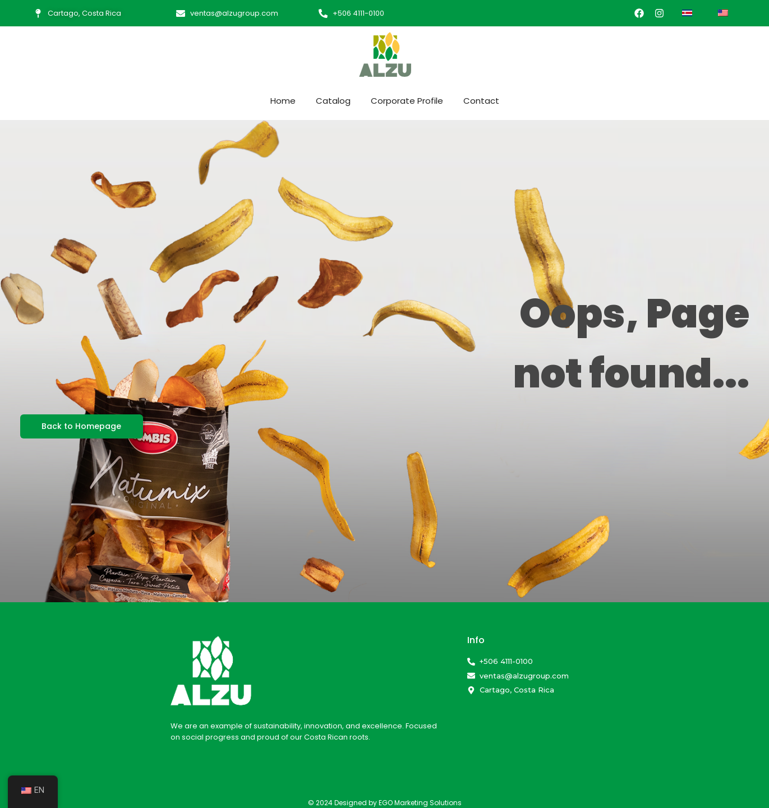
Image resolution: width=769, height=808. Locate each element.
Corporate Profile (407, 101)
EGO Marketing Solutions (420, 802)
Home (283, 101)
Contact (481, 101)
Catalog (333, 101)
